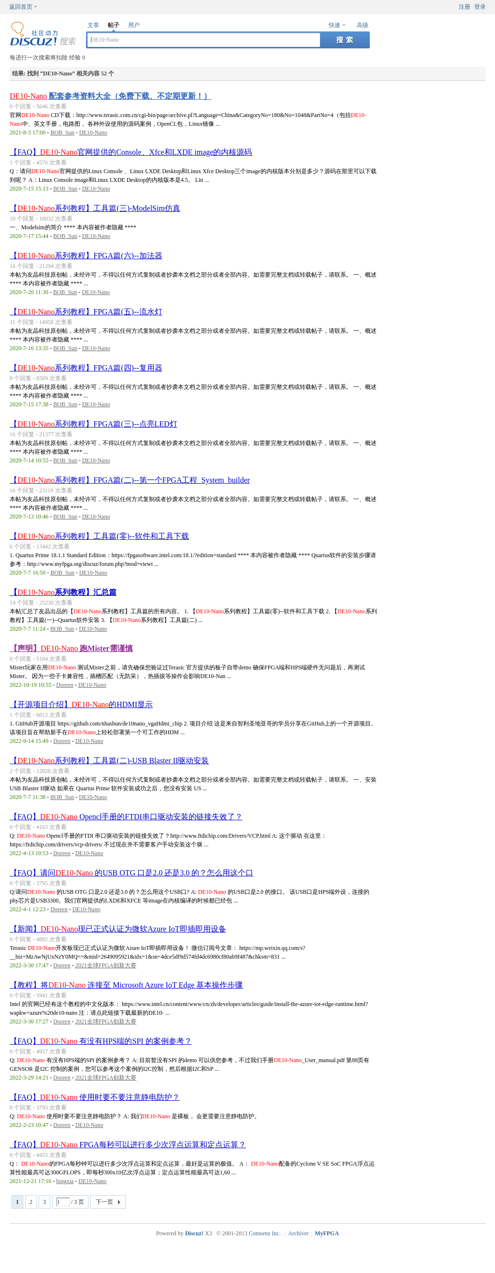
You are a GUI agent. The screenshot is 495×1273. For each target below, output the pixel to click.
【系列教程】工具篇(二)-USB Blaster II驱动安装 (109, 760)
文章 (93, 25)
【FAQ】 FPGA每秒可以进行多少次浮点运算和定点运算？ (128, 1144)
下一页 (104, 1202)
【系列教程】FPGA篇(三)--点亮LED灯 (93, 424)
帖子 (113, 25)
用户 (134, 25)
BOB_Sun (62, 132)
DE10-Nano (93, 132)
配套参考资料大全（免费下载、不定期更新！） (110, 96)
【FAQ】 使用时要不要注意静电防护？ (95, 1097)
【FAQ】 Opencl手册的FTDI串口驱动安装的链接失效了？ (126, 817)
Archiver (298, 1233)
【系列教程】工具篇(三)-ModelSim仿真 (95, 208)
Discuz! (194, 1233)
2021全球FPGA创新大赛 (106, 965)
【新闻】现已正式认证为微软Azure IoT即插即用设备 (118, 929)
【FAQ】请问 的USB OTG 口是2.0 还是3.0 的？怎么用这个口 (131, 873)
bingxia (64, 1181)
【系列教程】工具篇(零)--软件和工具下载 (99, 536)
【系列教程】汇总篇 (63, 592)
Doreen (64, 684)
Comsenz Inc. (265, 1233)
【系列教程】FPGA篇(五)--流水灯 (86, 312)
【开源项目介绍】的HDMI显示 (81, 704)
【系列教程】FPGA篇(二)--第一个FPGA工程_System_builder (130, 480)
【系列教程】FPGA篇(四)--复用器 (86, 368)
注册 (464, 6)
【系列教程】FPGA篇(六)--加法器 (86, 256)
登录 (480, 6)
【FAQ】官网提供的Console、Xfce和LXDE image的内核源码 (131, 152)
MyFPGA (327, 1233)
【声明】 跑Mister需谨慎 (71, 648)
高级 (362, 25)
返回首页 (20, 6)
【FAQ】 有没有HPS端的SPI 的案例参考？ (101, 1041)
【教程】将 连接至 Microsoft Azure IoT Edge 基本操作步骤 (126, 985)
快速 (334, 25)
